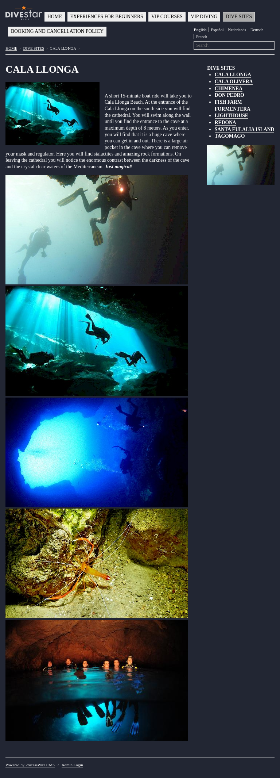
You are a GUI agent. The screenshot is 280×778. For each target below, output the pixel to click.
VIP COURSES (167, 16)
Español (217, 29)
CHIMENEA (228, 88)
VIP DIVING (204, 16)
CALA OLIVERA (234, 81)
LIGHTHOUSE (231, 115)
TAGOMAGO (230, 136)
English (200, 29)
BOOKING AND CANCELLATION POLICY (57, 31)
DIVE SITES (239, 16)
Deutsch (257, 29)
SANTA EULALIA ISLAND (245, 129)
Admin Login (72, 765)
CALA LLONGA (233, 74)
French (201, 36)
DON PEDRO (229, 95)
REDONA (225, 122)
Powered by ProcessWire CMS (30, 765)
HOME (54, 16)
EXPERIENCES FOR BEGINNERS (106, 16)
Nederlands (237, 29)
